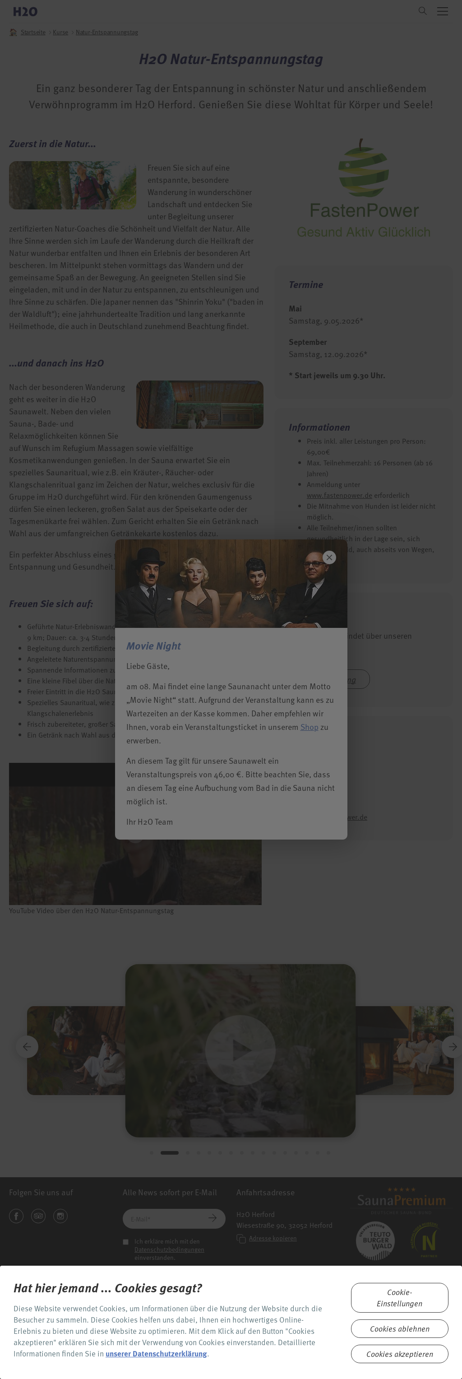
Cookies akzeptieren (399, 1354)
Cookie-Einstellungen (399, 1297)
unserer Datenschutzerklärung (156, 1353)
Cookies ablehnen (400, 1328)
